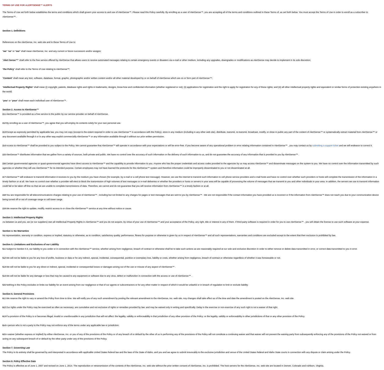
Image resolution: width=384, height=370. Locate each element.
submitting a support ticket (325, 145)
